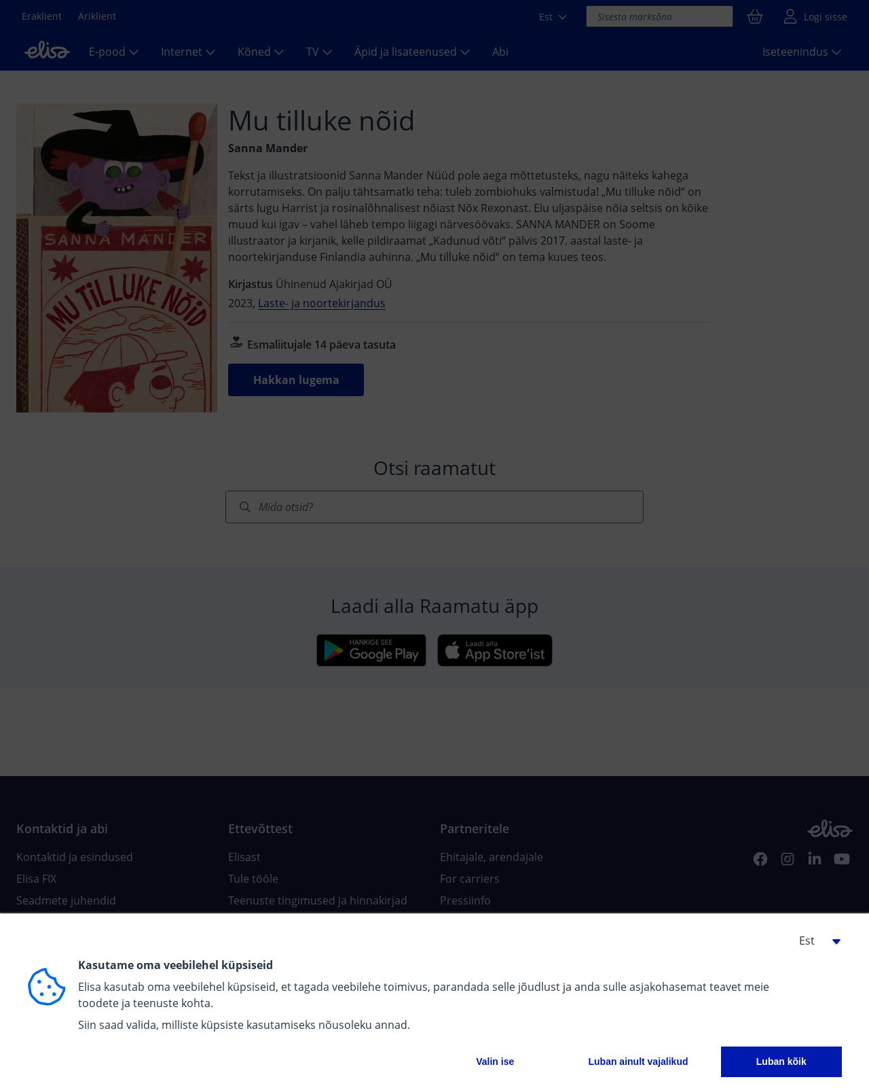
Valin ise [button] (495, 1061)
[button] (815, 940)
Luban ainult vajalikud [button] (638, 1061)
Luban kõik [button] (781, 1061)
